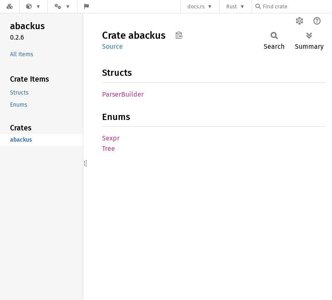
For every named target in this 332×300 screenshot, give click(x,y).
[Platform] (62, 6)
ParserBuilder (123, 94)
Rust (231, 6)
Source (112, 46)
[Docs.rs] (9, 6)
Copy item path (179, 35)
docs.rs (196, 6)
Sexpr (111, 138)
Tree (108, 148)
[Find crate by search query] (297, 6)
